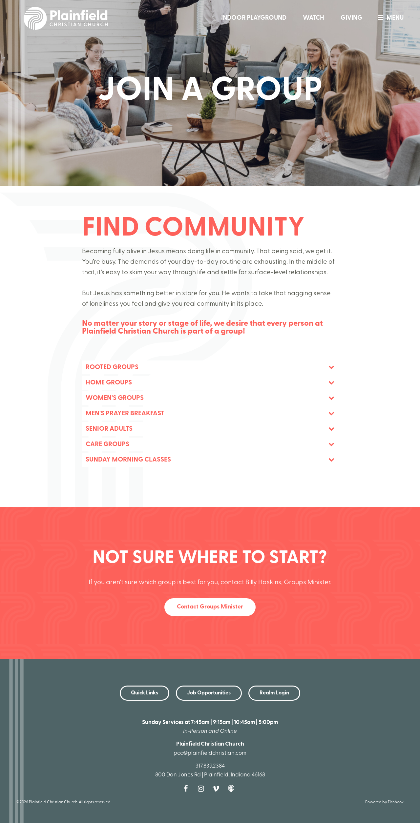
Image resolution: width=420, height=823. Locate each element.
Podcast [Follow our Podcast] (232, 788)
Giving (351, 18)
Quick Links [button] (144, 693)
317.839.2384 (210, 766)
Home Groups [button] (109, 383)
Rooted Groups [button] (112, 367)
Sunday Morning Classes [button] (128, 460)
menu (389, 18)
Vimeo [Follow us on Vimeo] (217, 788)
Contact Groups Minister (210, 607)
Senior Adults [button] (109, 429)
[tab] (210, 367)
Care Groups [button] (107, 444)
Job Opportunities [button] (209, 693)
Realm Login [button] (274, 693)
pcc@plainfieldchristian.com (210, 753)
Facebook (187, 788)
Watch (313, 18)
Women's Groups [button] (115, 398)
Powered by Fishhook (384, 802)
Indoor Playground (253, 18)
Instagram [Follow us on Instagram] (202, 788)
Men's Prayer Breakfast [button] (125, 413)
